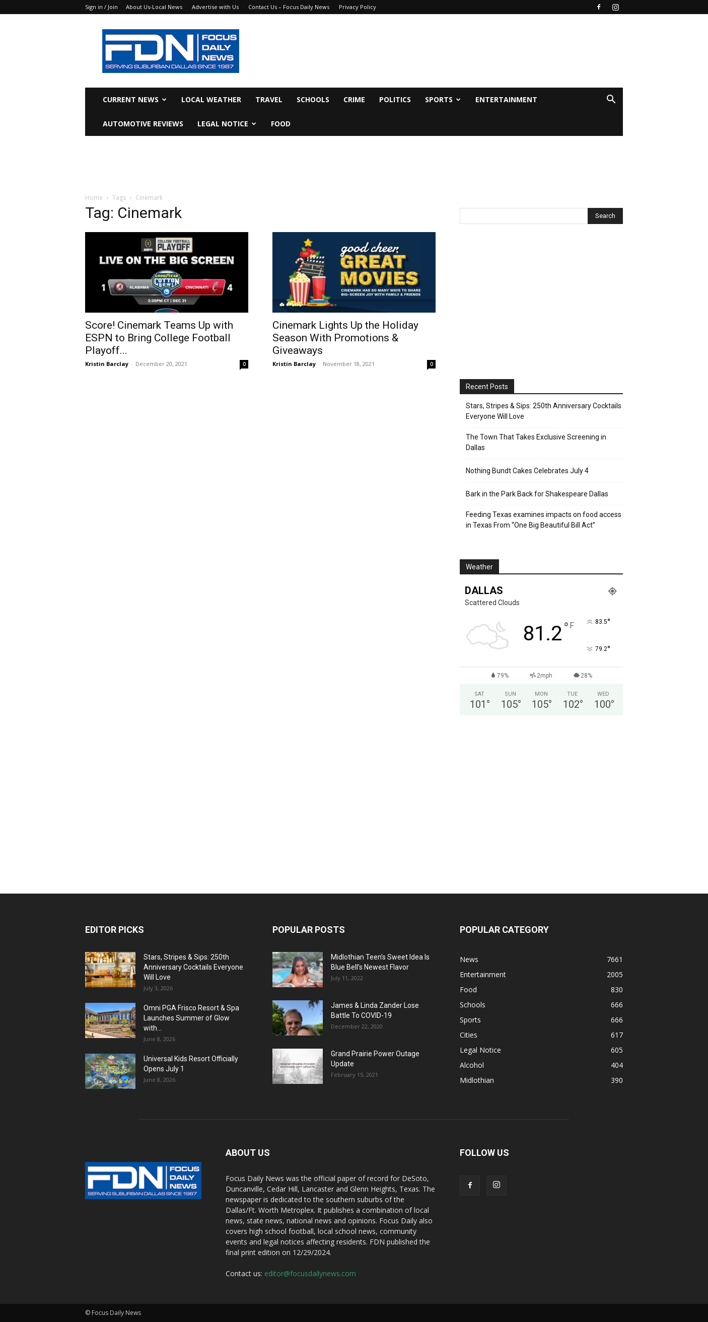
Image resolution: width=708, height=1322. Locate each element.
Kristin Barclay (106, 364)
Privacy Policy (357, 7)
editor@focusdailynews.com (310, 1273)
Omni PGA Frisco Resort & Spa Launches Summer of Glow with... (191, 1018)
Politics (395, 99)
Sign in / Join (101, 7)
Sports (443, 99)
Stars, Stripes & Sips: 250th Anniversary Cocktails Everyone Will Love (543, 411)
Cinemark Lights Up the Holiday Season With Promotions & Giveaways (345, 337)
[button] (611, 100)
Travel (268, 99)
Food (281, 123)
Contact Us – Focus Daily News (288, 7)
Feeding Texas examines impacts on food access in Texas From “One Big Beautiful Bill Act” (543, 519)
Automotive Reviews (143, 123)
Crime (354, 99)
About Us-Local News (154, 7)
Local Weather (211, 99)
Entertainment (506, 99)
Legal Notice (226, 123)
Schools (313, 99)
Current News (135, 99)
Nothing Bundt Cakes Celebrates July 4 (527, 471)
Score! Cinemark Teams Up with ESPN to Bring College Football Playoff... (159, 337)
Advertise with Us (215, 7)
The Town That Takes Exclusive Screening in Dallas (536, 442)
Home (94, 197)
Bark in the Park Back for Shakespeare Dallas (537, 494)
